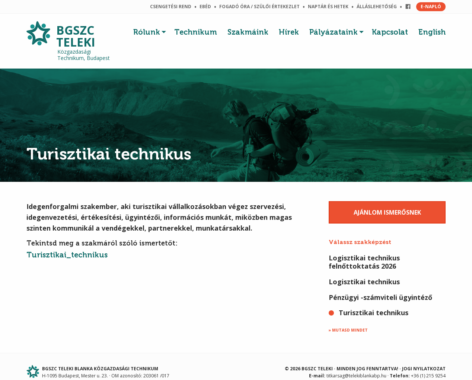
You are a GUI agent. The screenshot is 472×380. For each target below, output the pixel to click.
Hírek (289, 32)
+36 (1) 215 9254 (428, 376)
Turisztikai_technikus (67, 254)
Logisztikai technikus (364, 281)
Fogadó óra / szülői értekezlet (259, 6)
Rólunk (146, 32)
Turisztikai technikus (373, 312)
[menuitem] (151, 30)
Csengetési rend (170, 6)
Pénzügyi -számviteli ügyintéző (380, 297)
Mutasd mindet (350, 330)
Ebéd (205, 6)
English (432, 32)
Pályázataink (333, 32)
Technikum (195, 32)
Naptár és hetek (328, 6)
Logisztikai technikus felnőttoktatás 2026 (364, 261)
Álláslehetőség (377, 6)
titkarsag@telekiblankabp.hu (356, 376)
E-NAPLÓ (431, 6)
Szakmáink (247, 32)
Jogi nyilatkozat (424, 368)
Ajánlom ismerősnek (387, 212)
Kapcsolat (390, 32)
